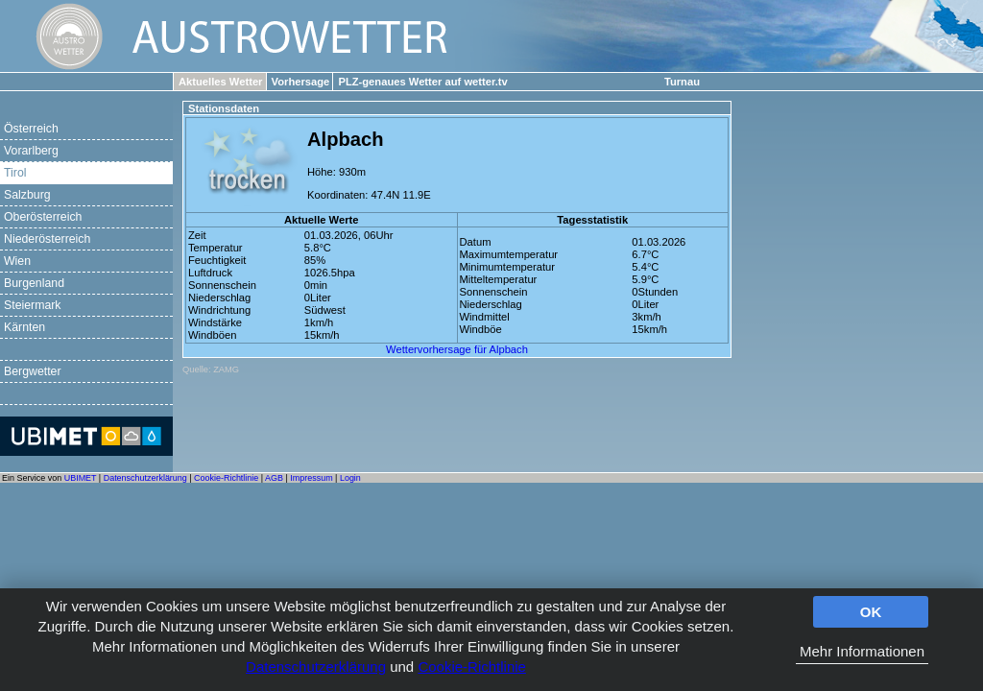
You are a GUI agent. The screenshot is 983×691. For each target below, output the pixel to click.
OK (871, 612)
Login (350, 478)
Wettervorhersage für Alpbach (457, 349)
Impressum (311, 478)
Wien (17, 261)
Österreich (31, 128)
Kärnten (24, 327)
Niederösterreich (47, 239)
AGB (274, 478)
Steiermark (32, 305)
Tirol (15, 172)
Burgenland (34, 283)
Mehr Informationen (862, 651)
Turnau (682, 81)
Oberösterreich (43, 217)
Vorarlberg (31, 150)
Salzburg (27, 195)
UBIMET (80, 478)
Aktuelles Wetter (220, 81)
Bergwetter (32, 371)
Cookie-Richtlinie (472, 666)
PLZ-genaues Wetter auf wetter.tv (422, 81)
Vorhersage (301, 81)
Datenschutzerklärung (316, 666)
